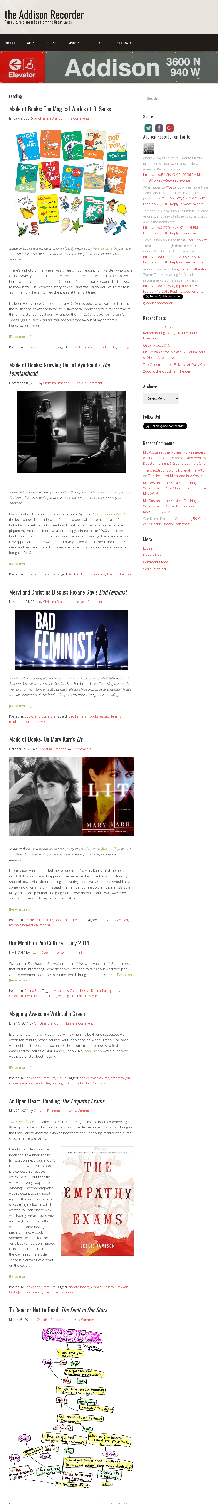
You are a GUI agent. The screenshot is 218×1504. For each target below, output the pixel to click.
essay (110, 1287)
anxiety (73, 1287)
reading (123, 347)
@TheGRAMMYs (195, 240)
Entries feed (152, 555)
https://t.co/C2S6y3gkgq (161, 285)
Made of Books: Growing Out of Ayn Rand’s (59, 368)
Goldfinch (16, 996)
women (45, 721)
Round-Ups (33, 990)
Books (51, 42)
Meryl (13, 678)
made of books (105, 347)
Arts (31, 42)
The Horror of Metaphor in (176, 475)
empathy (117, 1078)
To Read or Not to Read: (58, 1309)
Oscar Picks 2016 (156, 345)
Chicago (98, 42)
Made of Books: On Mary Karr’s (45, 739)
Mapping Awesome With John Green (47, 1013)
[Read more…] (20, 336)
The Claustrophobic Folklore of (174, 364)
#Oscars (172, 187)
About (10, 42)
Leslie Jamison (19, 1292)
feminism (118, 716)
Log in (147, 548)
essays (105, 716)
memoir (15, 925)
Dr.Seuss (85, 347)
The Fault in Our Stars (89, 1083)
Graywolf (121, 1287)
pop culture (47, 996)
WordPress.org (154, 569)
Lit (111, 920)
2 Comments (79, 118)
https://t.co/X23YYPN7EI (161, 227)
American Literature (39, 920)
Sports (73, 42)
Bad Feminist (77, 716)
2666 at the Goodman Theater (167, 371)
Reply (160, 180)
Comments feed (155, 562)
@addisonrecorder (158, 303)
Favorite (184, 180)
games (115, 990)
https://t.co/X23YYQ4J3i (170, 198)
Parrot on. (125, 974)
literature (31, 996)
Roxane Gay (30, 721)
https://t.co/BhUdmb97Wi (162, 256)
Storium (76, 996)
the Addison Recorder (44, 14)
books (73, 347)
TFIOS (68, 1083)
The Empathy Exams (59, 1292)
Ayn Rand (75, 574)
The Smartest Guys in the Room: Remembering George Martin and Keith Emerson (173, 332)
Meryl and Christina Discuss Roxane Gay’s (68, 591)
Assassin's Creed (66, 990)
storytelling (91, 996)
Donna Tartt (100, 990)
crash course (99, 1078)
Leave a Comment (88, 383)
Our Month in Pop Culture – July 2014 (49, 942)
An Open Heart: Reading (56, 1100)
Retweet (171, 180)
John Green (93, 1051)
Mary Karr (121, 920)
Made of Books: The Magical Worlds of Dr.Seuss (60, 108)
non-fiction (30, 925)
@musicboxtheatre (192, 269)
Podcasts (124, 42)
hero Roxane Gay (106, 248)
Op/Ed (62, 1078)
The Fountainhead (120, 574)
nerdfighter (42, 1083)
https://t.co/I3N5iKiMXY (160, 174)
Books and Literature (40, 347)
